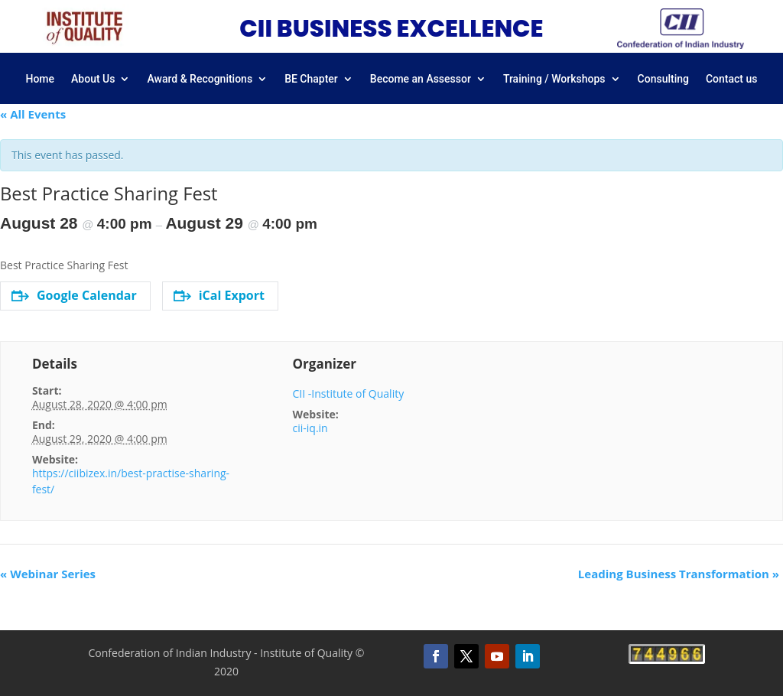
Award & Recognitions (199, 79)
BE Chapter (311, 79)
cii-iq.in (310, 428)
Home (39, 79)
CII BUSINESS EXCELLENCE (391, 28)
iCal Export (219, 295)
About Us (93, 79)
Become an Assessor (420, 79)
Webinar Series (48, 573)
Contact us (732, 79)
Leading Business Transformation (678, 573)
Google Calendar (74, 295)
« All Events (33, 114)
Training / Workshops (554, 79)
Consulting (663, 79)
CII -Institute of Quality (348, 393)
